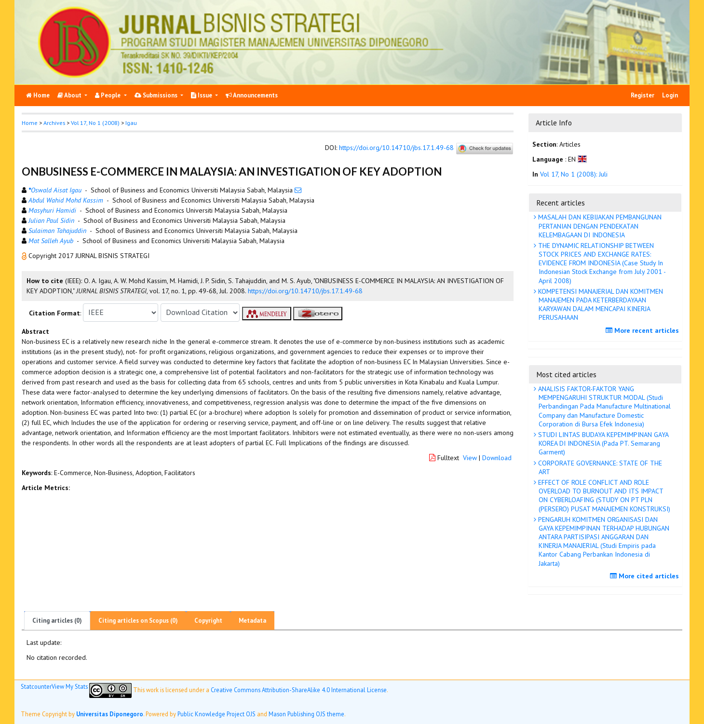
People (108, 95)
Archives (54, 122)
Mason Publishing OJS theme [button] (306, 714)
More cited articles (645, 576)
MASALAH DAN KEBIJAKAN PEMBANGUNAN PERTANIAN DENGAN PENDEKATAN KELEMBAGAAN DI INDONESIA (599, 226)
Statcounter (36, 686)
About (70, 95)
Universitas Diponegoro (109, 714)
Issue (202, 95)
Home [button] (30, 122)
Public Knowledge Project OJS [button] (216, 714)
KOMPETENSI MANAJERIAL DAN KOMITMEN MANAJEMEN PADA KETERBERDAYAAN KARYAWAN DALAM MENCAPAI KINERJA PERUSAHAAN (599, 304)
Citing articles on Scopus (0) (138, 620)
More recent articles (643, 330)
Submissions (157, 95)
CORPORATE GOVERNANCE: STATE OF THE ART (599, 467)
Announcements (252, 95)
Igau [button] (131, 122)
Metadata (252, 620)
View (470, 457)
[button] (25, 255)
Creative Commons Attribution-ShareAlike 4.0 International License (299, 690)
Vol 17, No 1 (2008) (95, 122)
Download (497, 457)
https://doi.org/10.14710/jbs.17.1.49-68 (396, 147)
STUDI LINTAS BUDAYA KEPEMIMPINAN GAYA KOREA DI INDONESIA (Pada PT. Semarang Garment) (602, 443)
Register (642, 95)
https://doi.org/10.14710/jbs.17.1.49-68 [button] (305, 291)
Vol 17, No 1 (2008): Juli (574, 174)
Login (670, 95)
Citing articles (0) (57, 620)
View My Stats (70, 686)
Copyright (208, 620)
